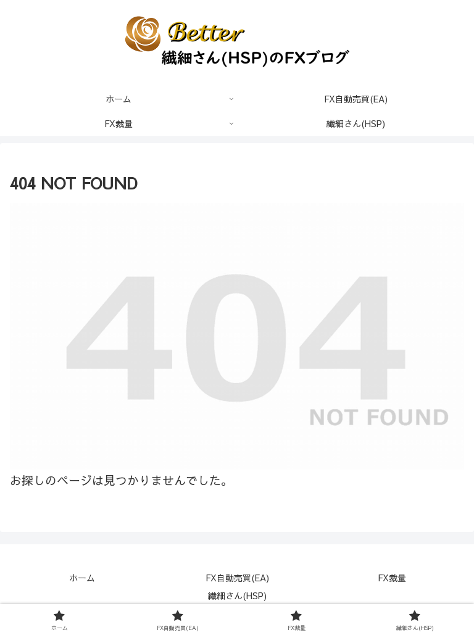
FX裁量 (392, 577)
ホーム (82, 577)
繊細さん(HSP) (237, 595)
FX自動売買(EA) (237, 577)
